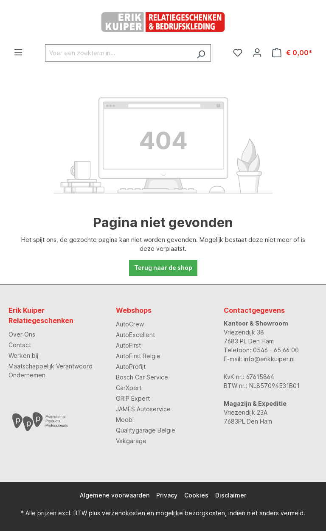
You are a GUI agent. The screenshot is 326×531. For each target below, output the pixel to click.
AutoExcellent (135, 334)
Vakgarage (131, 440)
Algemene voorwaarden (114, 495)
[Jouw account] (257, 53)
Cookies (196, 495)
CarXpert (128, 387)
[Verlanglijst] (237, 53)
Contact (19, 344)
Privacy (166, 495)
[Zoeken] (201, 53)
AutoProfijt (131, 366)
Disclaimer (230, 495)
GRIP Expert (133, 398)
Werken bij (23, 355)
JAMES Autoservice (143, 409)
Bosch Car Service (142, 377)
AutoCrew (130, 324)
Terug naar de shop (163, 267)
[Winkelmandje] (292, 53)
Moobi (125, 419)
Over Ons (21, 334)
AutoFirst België (138, 356)
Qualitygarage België (145, 430)
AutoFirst (128, 345)
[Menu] (18, 52)
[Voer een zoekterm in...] (118, 53)
